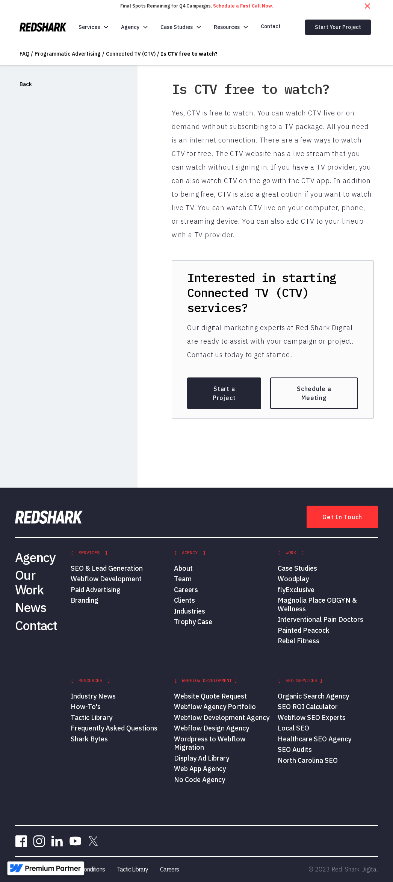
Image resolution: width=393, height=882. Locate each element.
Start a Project (224, 393)
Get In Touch (342, 517)
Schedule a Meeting (314, 393)
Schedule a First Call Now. (243, 6)
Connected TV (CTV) (131, 53)
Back (26, 84)
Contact (271, 26)
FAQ (24, 53)
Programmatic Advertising (68, 53)
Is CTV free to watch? (189, 53)
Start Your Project (338, 27)
